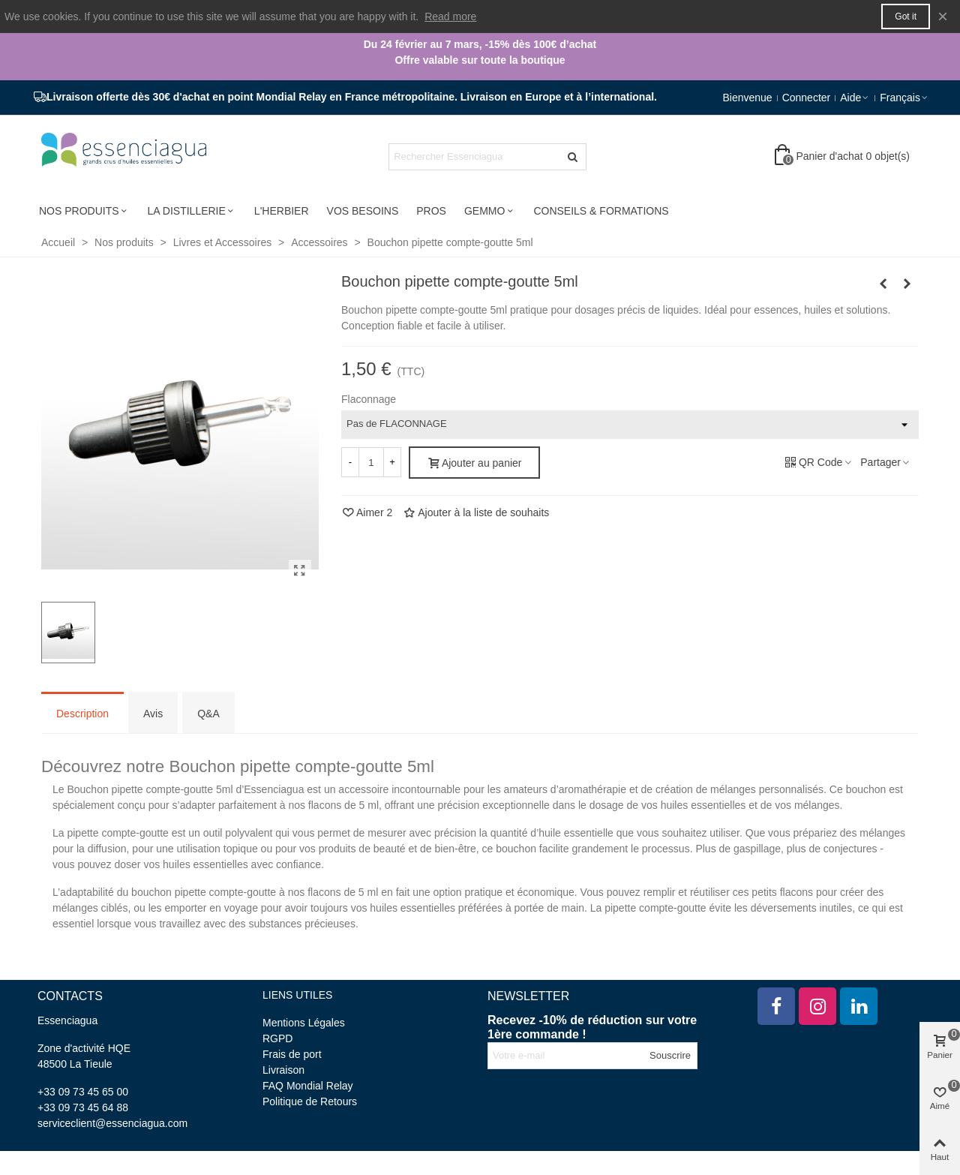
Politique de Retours (309, 1101)
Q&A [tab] (208, 714)
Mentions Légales (303, 1023)
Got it (905, 16)
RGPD (277, 1038)
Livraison (283, 1070)
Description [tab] (82, 714)
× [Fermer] (943, 16)
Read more (450, 17)
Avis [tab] (153, 714)
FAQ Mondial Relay (307, 1086)
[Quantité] (371, 462)
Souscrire (670, 1055)
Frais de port (292, 1054)
